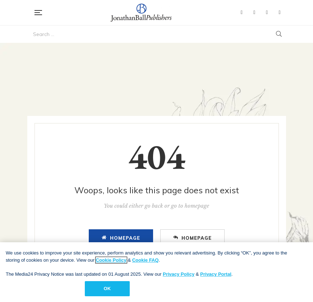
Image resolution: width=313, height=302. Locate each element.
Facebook (242, 12)
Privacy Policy (178, 274)
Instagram (279, 12)
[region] (156, 272)
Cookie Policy (111, 260)
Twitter (254, 12)
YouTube (267, 12)
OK (107, 288)
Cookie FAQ (145, 260)
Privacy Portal (215, 274)
